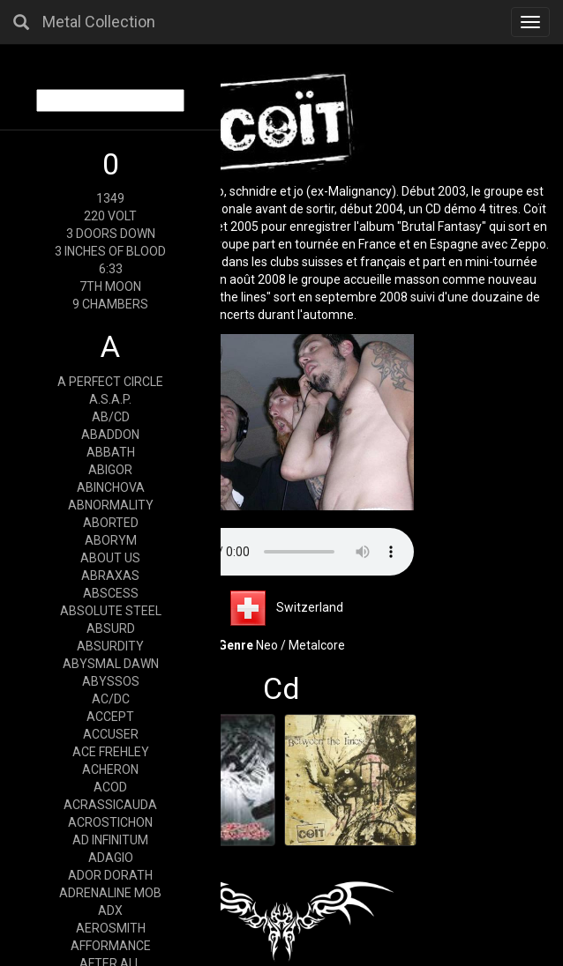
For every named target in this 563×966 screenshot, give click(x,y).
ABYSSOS (110, 681)
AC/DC (111, 699)
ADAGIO (110, 858)
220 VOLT (110, 216)
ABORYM (111, 540)
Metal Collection (98, 21)
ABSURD (110, 628)
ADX (110, 910)
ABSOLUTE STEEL (110, 611)
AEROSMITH (111, 928)
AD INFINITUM (110, 840)
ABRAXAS (110, 575)
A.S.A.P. (110, 399)
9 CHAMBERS (110, 304)
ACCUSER (111, 734)
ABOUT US (110, 558)
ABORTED (111, 523)
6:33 (111, 269)
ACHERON (110, 769)
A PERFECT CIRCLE (110, 382)
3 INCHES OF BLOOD (110, 251)
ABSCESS (111, 593)
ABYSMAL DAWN (111, 664)
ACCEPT (110, 717)
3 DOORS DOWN (110, 234)
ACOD (110, 787)
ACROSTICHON (110, 822)
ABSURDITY (110, 646)
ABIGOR (110, 470)
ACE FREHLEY (110, 752)
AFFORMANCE (111, 946)
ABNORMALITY (111, 505)
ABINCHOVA (111, 487)
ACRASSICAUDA (110, 805)
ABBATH (110, 452)
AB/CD (111, 417)
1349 (110, 198)
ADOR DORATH (110, 875)
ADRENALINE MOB (110, 893)
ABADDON (110, 434)
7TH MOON (110, 286)
